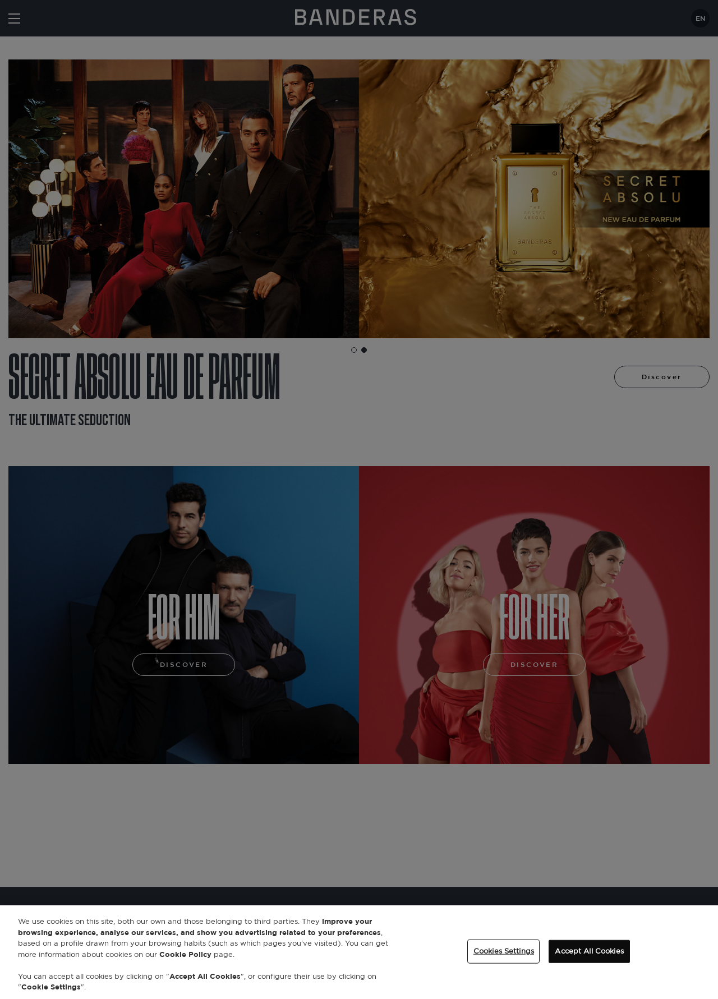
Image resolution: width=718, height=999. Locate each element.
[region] (359, 952)
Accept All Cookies (589, 951)
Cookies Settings (503, 951)
